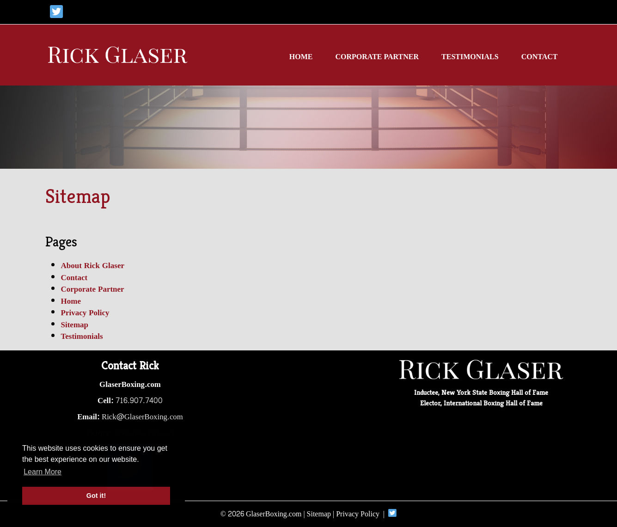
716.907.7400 (139, 401)
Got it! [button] (96, 495)
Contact (539, 56)
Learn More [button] (42, 472)
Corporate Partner (377, 56)
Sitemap (75, 325)
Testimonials (470, 56)
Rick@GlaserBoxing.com (142, 417)
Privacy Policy (85, 313)
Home (301, 56)
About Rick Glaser (93, 265)
